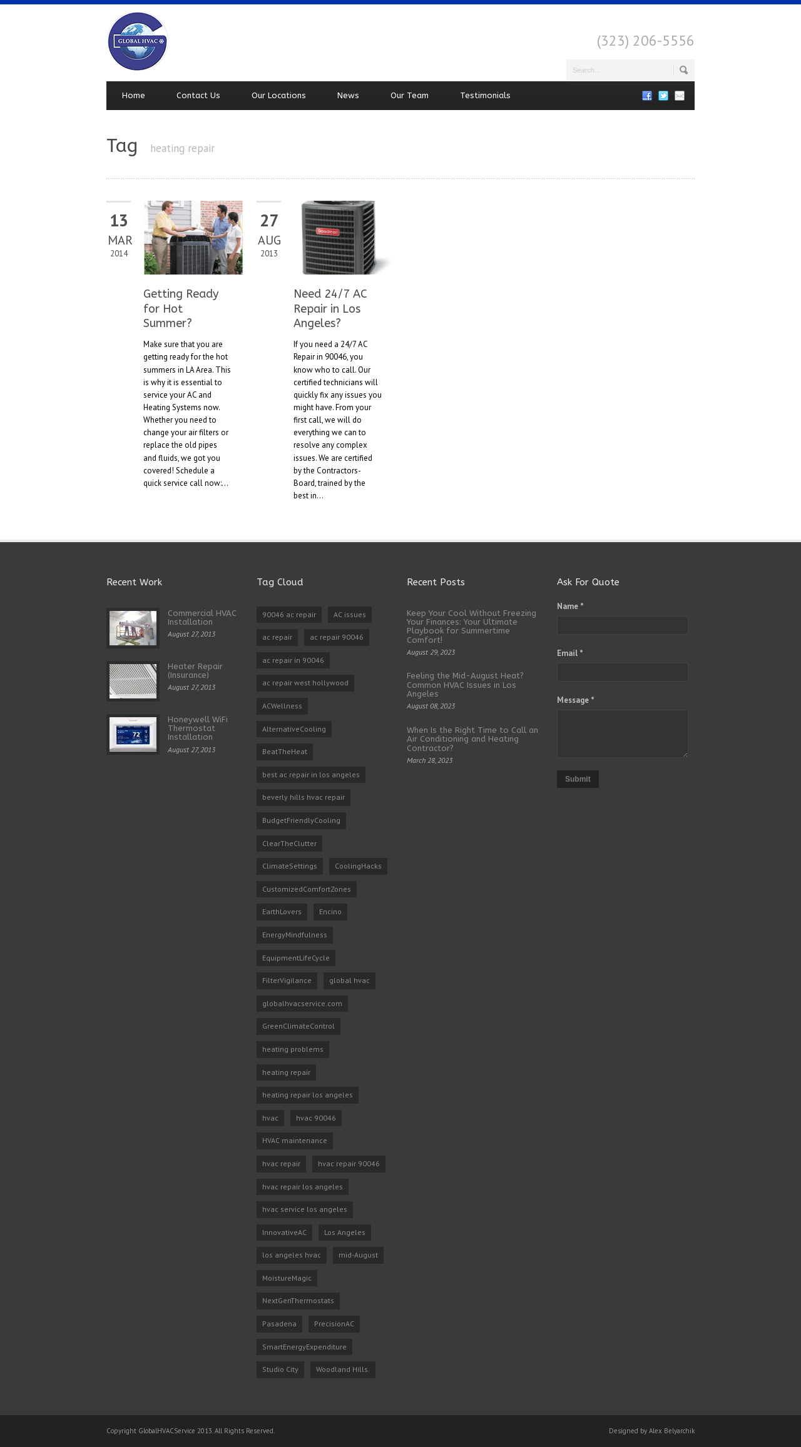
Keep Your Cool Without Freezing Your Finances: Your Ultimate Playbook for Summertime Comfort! (471, 626)
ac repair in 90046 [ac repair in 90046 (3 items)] (293, 660)
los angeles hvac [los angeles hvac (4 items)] (291, 1254)
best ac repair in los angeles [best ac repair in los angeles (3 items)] (311, 774)
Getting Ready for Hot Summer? (180, 308)
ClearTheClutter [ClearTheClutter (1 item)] (289, 843)
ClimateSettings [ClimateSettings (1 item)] (289, 865)
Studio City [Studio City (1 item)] (280, 1369)
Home (133, 95)
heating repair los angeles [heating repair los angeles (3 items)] (307, 1094)
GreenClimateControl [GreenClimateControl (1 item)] (298, 1026)
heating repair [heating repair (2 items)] (286, 1072)
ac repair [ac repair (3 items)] (277, 637)
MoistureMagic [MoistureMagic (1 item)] (287, 1278)
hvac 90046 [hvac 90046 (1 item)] (316, 1117)
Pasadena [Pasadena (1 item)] (279, 1323)
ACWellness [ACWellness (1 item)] (282, 705)
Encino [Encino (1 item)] (330, 911)
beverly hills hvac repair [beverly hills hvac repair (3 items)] (303, 797)
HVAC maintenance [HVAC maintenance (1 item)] (294, 1140)
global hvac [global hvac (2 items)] (349, 980)
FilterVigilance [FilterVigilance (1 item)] (287, 980)
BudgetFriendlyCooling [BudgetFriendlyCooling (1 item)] (301, 820)
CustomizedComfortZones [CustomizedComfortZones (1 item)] (306, 889)
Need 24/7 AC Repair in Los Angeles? (330, 308)
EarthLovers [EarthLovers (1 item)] (282, 911)
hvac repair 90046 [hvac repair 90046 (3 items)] (349, 1163)
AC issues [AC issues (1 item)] (350, 614)
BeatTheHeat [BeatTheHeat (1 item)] (284, 751)
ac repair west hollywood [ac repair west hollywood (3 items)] (305, 682)
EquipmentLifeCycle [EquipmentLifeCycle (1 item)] (296, 957)
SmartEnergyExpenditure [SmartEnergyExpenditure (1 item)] (304, 1346)
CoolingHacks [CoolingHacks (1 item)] (358, 865)
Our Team (409, 95)
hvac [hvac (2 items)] (270, 1117)
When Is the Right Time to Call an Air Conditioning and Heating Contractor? (472, 739)
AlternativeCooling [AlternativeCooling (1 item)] (294, 729)
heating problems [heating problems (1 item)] (293, 1049)
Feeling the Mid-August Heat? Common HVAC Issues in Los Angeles (465, 684)
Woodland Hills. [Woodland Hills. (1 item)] (343, 1369)
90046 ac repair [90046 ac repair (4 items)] (289, 614)
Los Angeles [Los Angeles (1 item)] (344, 1232)
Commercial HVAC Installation (202, 617)
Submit (578, 779)
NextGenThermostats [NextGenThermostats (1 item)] (298, 1300)
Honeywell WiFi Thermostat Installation (198, 728)
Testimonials (485, 95)
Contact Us (198, 95)
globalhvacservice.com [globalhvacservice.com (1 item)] (302, 1003)
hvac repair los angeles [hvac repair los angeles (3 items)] (302, 1186)
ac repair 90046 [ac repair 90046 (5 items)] (337, 637)
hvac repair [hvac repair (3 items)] (281, 1163)
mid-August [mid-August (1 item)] (358, 1254)
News (348, 95)
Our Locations (279, 95)
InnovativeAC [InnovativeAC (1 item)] (284, 1232)
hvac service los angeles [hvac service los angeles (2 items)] (304, 1209)
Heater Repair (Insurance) (195, 671)
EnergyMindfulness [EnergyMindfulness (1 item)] (294, 934)
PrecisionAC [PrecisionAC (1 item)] (334, 1323)
